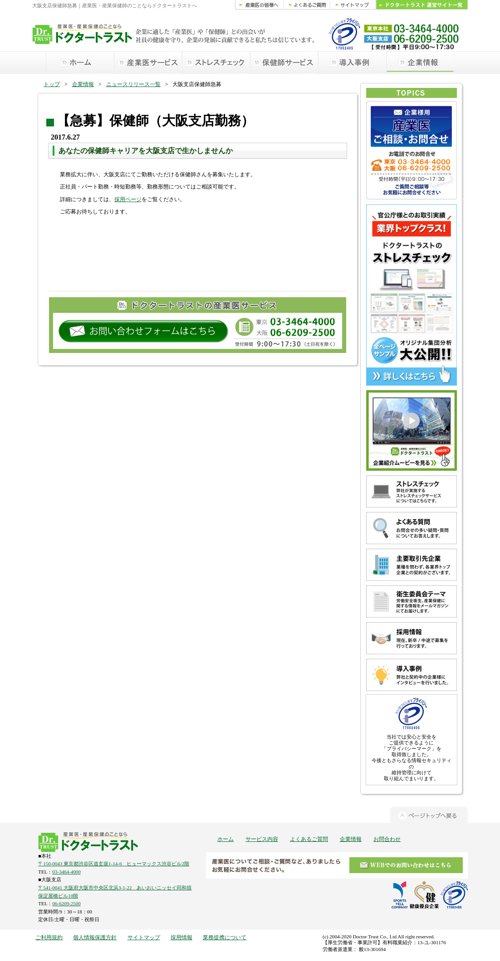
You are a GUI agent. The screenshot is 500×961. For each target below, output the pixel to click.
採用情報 (181, 937)
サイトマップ (143, 937)
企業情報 (83, 84)
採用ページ (128, 199)
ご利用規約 (49, 937)
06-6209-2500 (66, 903)
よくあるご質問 (309, 839)
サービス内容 (261, 839)
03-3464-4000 (66, 871)
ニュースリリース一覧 (133, 84)
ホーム (225, 839)
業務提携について (224, 937)
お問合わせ (387, 839)
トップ (52, 84)
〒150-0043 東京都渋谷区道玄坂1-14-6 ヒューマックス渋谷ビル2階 (113, 863)
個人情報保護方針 (95, 937)
